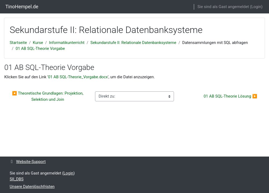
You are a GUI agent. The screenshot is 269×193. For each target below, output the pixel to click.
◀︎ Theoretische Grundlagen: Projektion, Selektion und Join (48, 96)
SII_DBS (17, 179)
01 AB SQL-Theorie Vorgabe (40, 48)
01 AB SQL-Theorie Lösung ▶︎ (230, 96)
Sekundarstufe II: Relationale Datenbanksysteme (133, 42)
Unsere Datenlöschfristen (32, 186)
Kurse (38, 42)
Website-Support (28, 161)
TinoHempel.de (21, 6)
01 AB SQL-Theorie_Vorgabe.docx (78, 77)
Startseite (18, 42)
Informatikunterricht (67, 42)
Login (256, 6)
